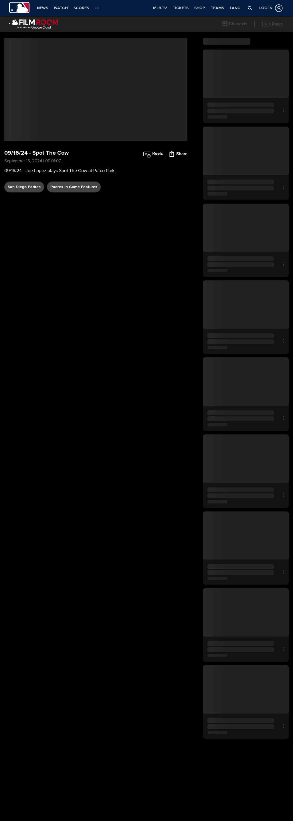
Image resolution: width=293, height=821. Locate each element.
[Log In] (270, 8)
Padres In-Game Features (73, 186)
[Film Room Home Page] (34, 24)
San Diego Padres (24, 186)
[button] (235, 24)
